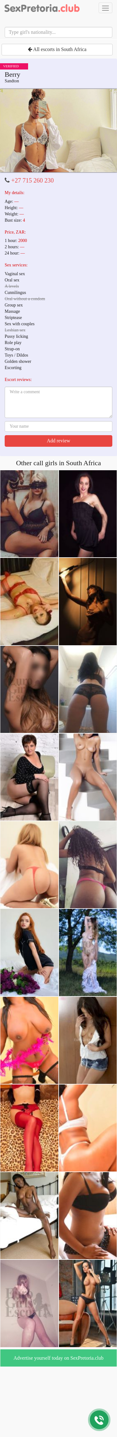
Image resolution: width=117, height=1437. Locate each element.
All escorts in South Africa (57, 49)
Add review (58, 440)
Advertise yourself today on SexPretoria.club (58, 1358)
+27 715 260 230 (32, 180)
